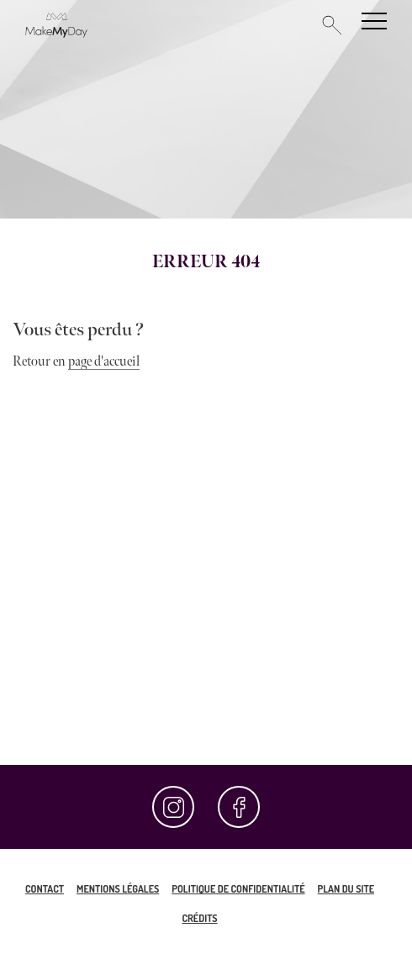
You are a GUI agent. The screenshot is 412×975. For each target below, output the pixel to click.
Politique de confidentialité (238, 889)
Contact (44, 889)
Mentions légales (118, 889)
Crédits (199, 918)
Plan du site (346, 889)
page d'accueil (104, 362)
